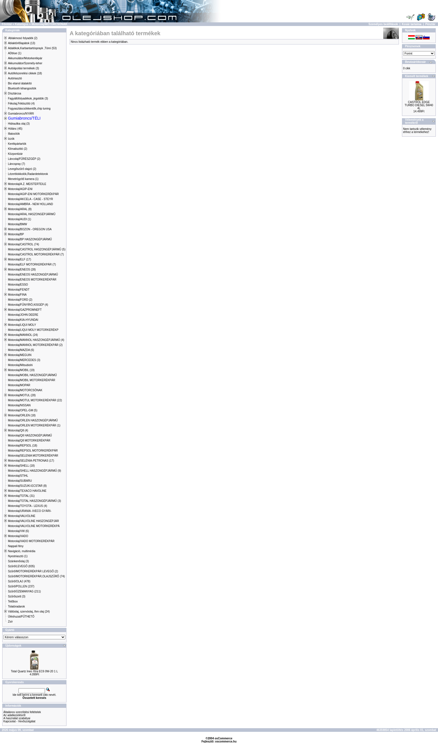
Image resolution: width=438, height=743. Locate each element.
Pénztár (430, 24)
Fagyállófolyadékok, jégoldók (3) (28, 98)
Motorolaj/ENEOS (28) (21, 269)
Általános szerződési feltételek (22, 712)
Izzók (11, 138)
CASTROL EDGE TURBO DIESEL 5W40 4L (419, 105)
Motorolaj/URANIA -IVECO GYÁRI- (29, 510)
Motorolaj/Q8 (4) (18, 430)
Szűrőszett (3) (16, 596)
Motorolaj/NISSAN (19, 405)
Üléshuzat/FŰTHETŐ (21, 616)
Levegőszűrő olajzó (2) (22, 168)
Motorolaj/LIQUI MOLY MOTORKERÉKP (33, 329)
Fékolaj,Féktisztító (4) (21, 103)
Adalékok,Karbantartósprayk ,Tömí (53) (32, 48)
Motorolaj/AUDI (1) (19, 219)
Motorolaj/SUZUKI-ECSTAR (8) (27, 485)
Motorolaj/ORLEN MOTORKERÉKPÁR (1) (34, 425)
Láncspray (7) (16, 163)
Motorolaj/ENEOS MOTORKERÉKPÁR (32, 279)
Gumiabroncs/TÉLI (24, 118)
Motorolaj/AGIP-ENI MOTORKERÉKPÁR (33, 194)
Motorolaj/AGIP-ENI (20, 189)
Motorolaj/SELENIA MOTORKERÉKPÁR (33, 455)
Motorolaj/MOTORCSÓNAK (49, 24)
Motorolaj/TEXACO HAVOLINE (27, 490)
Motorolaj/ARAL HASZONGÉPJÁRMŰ (31, 214)
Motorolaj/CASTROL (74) (23, 244)
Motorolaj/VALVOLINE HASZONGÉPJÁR (33, 521)
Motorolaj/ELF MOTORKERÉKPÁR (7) (32, 264)
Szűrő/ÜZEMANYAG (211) (24, 591)
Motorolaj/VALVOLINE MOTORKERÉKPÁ (33, 526)
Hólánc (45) (15, 128)
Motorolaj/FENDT (18, 289)
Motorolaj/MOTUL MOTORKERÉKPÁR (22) (35, 400)
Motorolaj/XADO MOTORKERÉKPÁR (31, 541)
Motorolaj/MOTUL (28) (21, 395)
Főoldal (7, 24)
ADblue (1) (14, 53)
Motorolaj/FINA (17, 294)
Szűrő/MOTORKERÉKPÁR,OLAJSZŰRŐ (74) (36, 576)
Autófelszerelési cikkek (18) (25, 73)
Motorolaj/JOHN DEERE (23, 314)
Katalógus (21, 24)
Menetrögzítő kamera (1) (23, 179)
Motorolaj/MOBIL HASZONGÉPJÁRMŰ (32, 375)
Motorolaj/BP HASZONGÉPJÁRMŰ (30, 239)
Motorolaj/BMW (17, 224)
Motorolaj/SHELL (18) (21, 465)
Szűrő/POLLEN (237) (21, 586)
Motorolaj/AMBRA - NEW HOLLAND (30, 204)
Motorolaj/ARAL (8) (20, 209)
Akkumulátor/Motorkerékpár (25, 58)
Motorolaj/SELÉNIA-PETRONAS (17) (31, 460)
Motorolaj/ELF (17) (19, 259)
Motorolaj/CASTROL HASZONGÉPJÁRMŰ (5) (36, 249)
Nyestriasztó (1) (17, 556)
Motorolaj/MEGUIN (19, 355)
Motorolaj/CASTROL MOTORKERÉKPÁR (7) (36, 254)
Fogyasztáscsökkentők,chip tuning (29, 108)
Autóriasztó (15, 78)
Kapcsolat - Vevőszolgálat (19, 721)
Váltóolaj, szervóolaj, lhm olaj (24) (29, 611)
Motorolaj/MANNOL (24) (23, 334)
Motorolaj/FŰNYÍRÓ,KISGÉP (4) (28, 304)
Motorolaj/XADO (18, 536)
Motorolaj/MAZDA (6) (21, 350)
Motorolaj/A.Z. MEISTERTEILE (27, 184)
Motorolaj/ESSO (18, 284)
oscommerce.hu (226, 741)
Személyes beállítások (383, 24)
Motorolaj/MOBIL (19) (21, 370)
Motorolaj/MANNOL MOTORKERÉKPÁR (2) (35, 344)
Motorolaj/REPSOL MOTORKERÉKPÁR (33, 450)
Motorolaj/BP (16, 234)
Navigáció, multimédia (21, 551)
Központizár (15, 153)
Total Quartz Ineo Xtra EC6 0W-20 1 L (34, 671)
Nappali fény (15, 546)
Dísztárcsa (14, 93)
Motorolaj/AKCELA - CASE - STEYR (30, 199)
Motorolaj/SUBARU (20, 480)
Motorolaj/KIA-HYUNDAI (23, 319)
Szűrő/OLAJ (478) (19, 581)
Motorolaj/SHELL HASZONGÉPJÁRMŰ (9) (34, 470)
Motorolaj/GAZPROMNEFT (25, 309)
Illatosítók (14, 133)
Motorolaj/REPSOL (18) (22, 445)
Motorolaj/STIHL (18, 475)
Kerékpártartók (17, 143)
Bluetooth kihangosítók (22, 88)
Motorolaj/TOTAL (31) (21, 495)
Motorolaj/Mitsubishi (20, 365)
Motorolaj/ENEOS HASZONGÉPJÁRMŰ (33, 274)
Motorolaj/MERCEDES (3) (24, 360)
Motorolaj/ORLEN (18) (21, 415)
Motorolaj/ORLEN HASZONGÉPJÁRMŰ (33, 420)
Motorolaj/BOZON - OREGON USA (29, 229)
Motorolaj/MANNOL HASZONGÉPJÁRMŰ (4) (36, 339)
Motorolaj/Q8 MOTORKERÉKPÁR (29, 440)
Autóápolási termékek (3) (23, 68)
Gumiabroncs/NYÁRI (21, 113)
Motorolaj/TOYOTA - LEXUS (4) (27, 505)
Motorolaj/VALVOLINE (21, 516)
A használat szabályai (16, 718)
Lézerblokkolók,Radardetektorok (28, 173)
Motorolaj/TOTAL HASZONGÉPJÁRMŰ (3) (34, 500)
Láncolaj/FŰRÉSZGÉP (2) (24, 158)
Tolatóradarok (16, 606)
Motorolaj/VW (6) (18, 531)
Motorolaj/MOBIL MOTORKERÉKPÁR (31, 380)
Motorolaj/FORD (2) (20, 299)
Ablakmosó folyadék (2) (22, 38)
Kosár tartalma (412, 24)
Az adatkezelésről (14, 715)
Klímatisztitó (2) (17, 148)
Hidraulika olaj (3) (19, 123)
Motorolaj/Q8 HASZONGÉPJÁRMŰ (30, 435)
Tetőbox (13, 601)
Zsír (10, 621)
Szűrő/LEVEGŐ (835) (21, 566)
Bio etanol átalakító (20, 83)
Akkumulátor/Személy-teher (25, 63)
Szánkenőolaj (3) (18, 561)
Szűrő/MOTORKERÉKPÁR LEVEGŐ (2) (33, 571)
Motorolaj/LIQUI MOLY (22, 324)
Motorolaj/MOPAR (19, 385)
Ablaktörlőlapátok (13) (21, 43)
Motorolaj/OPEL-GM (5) (22, 410)
